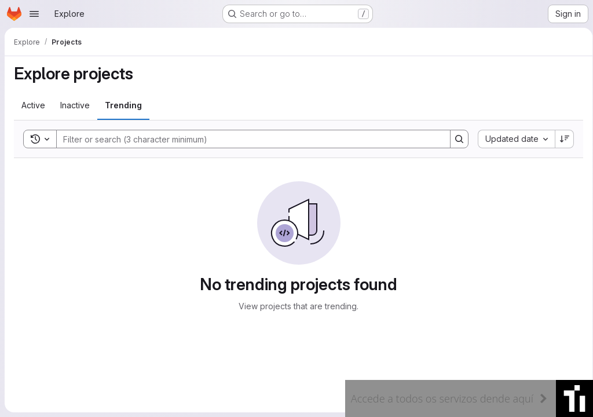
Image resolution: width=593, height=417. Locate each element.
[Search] (245, 139)
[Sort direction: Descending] (560, 139)
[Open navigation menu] (34, 14)
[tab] (33, 105)
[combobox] (512, 139)
